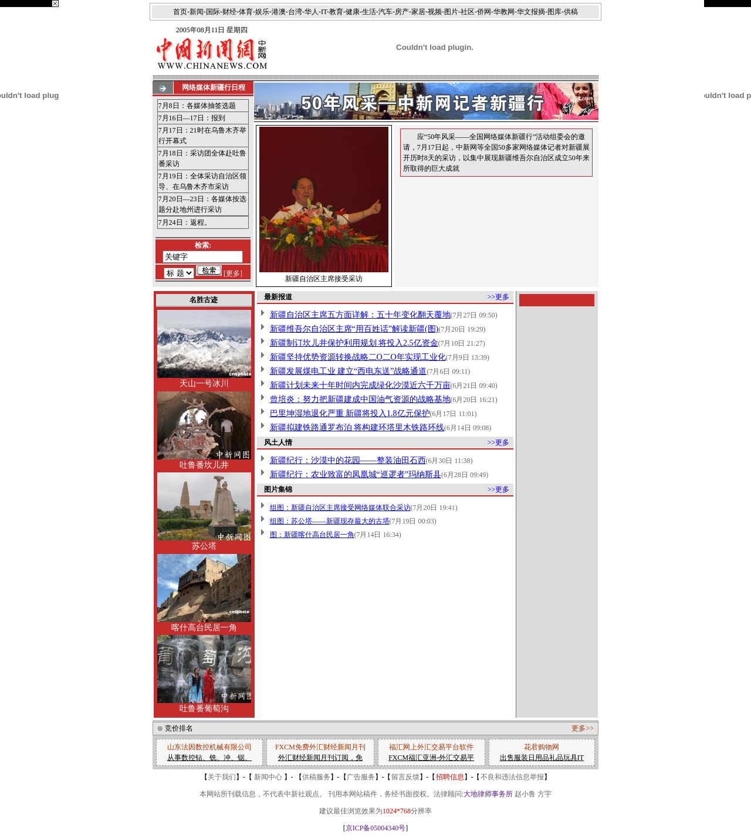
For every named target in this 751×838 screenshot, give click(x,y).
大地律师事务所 (488, 794)
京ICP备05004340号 (376, 828)
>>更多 (499, 297)
